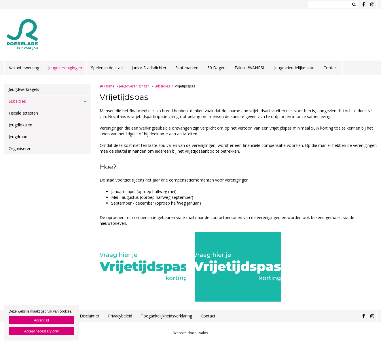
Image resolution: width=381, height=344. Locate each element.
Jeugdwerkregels (24, 89)
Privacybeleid (120, 316)
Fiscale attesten (23, 113)
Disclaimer (89, 316)
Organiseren (20, 148)
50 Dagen (216, 67)
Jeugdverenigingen (65, 67)
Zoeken (354, 4)
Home (109, 86)
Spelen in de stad (107, 67)
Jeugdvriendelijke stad (294, 67)
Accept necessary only (41, 331)
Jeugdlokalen (20, 125)
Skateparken (186, 67)
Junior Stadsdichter (149, 67)
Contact (330, 67)
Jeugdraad (18, 136)
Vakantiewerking (24, 67)
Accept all (41, 320)
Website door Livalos (190, 332)
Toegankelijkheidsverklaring (166, 316)
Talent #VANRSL (249, 67)
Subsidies (17, 101)
